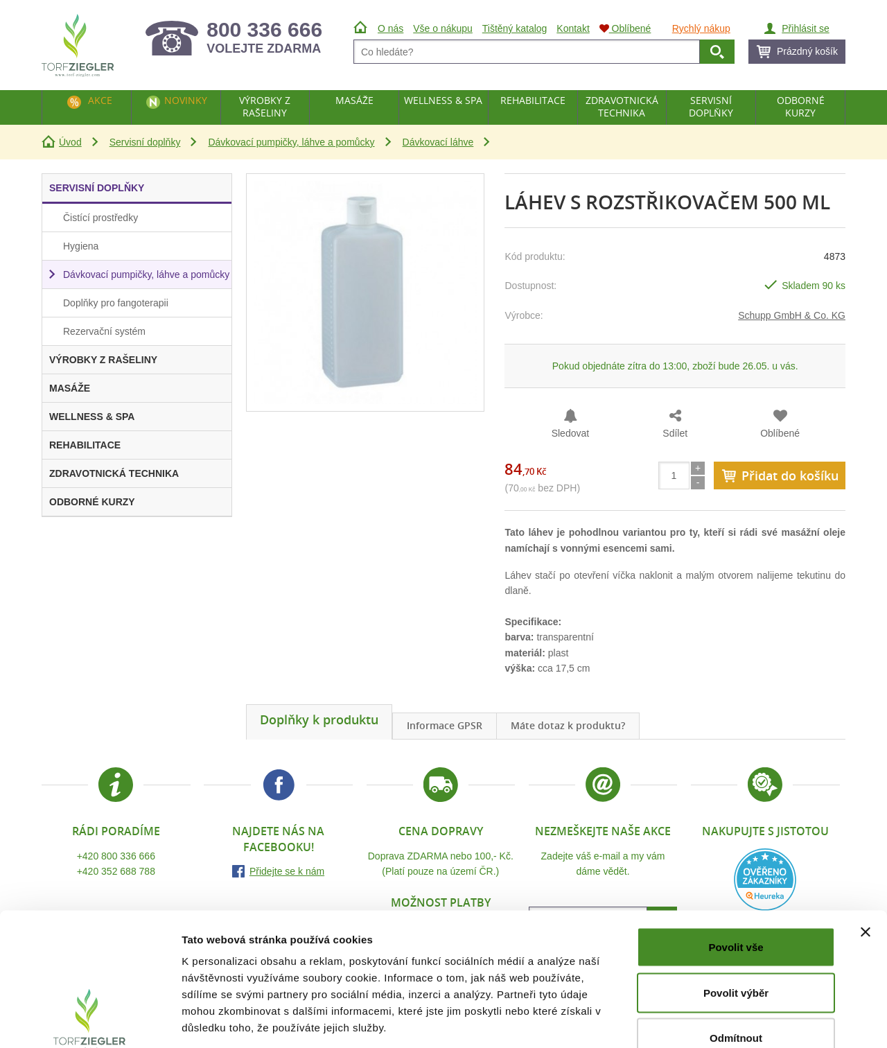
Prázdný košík (807, 51)
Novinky (185, 100)
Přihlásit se (805, 28)
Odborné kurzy (801, 106)
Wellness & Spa (443, 100)
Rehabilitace (532, 100)
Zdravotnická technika (622, 106)
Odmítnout (736, 957)
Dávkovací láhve (438, 142)
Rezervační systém (104, 331)
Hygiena (80, 246)
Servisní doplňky (145, 142)
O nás (390, 28)
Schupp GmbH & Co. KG (791, 315)
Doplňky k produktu (319, 719)
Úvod (70, 142)
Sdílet (674, 433)
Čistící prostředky (100, 217)
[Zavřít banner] (865, 851)
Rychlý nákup (701, 28)
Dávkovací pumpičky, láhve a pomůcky (291, 142)
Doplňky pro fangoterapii (115, 302)
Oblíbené (780, 433)
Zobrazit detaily (732, 1021)
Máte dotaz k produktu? (568, 725)
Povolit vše (735, 866)
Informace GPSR (444, 725)
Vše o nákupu (443, 28)
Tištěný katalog (514, 28)
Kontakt (572, 28)
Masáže (354, 100)
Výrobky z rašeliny (264, 106)
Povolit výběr (736, 912)
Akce (100, 100)
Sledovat (570, 433)
